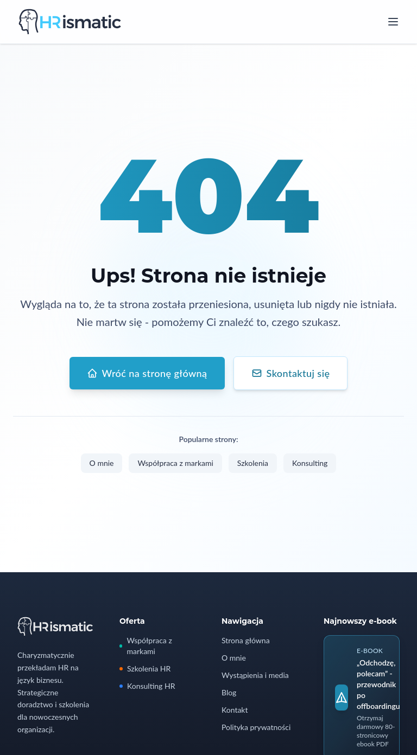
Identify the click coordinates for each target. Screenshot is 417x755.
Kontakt (235, 709)
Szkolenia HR (144, 668)
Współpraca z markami (175, 463)
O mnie (102, 463)
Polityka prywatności (256, 727)
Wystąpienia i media (255, 675)
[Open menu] (393, 22)
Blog (229, 692)
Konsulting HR (147, 685)
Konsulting (309, 463)
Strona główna (246, 640)
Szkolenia (252, 463)
